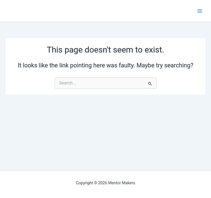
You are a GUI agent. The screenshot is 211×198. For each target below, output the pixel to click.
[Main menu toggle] (200, 11)
